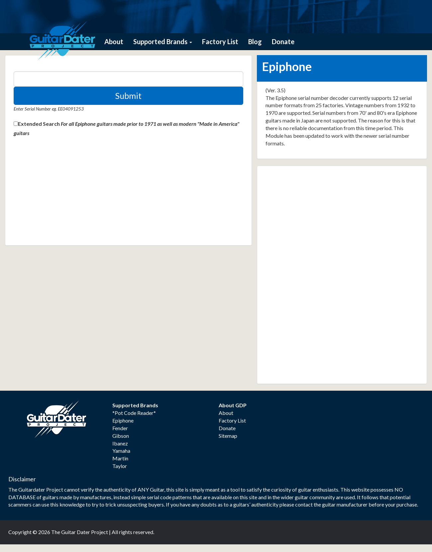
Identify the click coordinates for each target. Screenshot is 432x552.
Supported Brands (162, 41)
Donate (283, 41)
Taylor (119, 466)
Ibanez (120, 443)
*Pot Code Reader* (134, 413)
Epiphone (123, 420)
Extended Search (39, 123)
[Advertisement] (63, 193)
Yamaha (121, 450)
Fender (120, 428)
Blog (255, 41)
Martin (120, 458)
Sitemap (228, 436)
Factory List (220, 41)
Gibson (120, 436)
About (113, 41)
